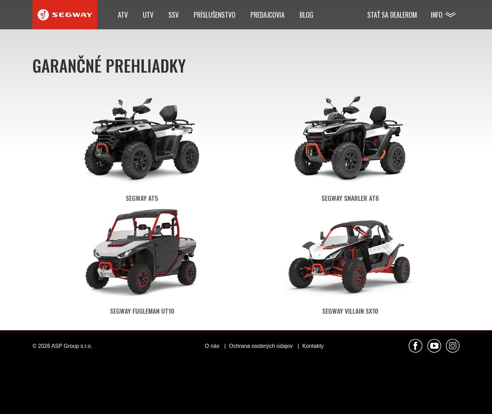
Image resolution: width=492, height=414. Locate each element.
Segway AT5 (142, 198)
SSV (173, 15)
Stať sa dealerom (392, 15)
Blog (306, 15)
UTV (148, 15)
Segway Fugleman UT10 (142, 311)
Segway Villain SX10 (350, 311)
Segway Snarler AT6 (350, 198)
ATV (123, 15)
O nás (212, 346)
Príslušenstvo (214, 15)
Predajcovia (267, 15)
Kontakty (313, 346)
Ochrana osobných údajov (261, 346)
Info (436, 15)
